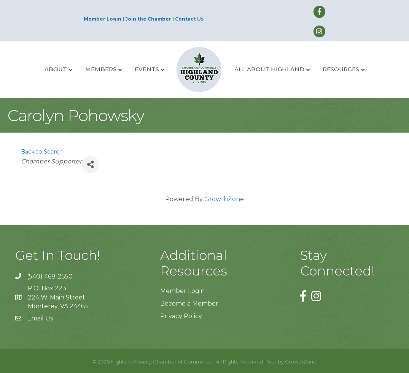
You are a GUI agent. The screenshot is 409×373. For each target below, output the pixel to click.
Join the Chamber (148, 19)
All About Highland (269, 69)
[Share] (90, 164)
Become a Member (189, 303)
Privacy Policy (181, 316)
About (56, 69)
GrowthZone (224, 199)
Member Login (102, 19)
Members (100, 69)
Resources (341, 69)
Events (147, 69)
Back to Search (42, 151)
